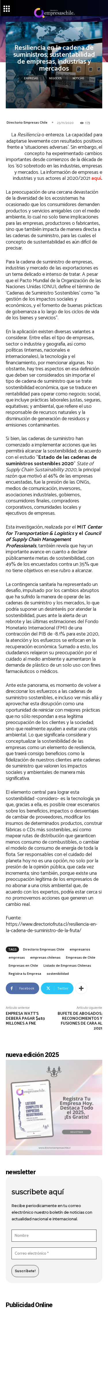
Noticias (78, 78)
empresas (17, 957)
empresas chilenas (45, 957)
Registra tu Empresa (25, 973)
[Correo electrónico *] (54, 1253)
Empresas (31, 78)
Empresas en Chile (23, 965)
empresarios (80, 949)
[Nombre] (54, 1236)
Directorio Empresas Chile (27, 122)
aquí (96, 178)
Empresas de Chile (80, 957)
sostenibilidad (58, 973)
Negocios (55, 78)
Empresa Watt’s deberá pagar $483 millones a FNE (25, 1019)
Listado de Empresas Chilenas (67, 965)
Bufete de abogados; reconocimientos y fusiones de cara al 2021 (80, 1021)
